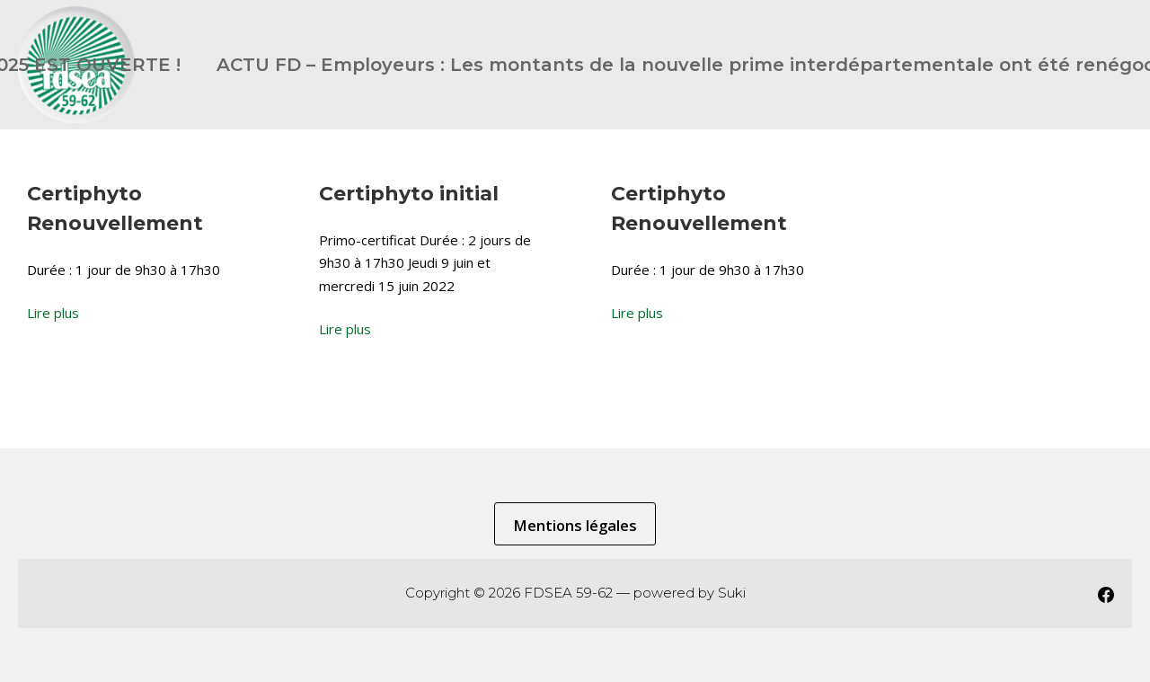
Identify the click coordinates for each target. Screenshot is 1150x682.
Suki (732, 592)
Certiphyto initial (409, 194)
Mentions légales (575, 525)
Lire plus (53, 313)
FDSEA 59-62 (568, 592)
